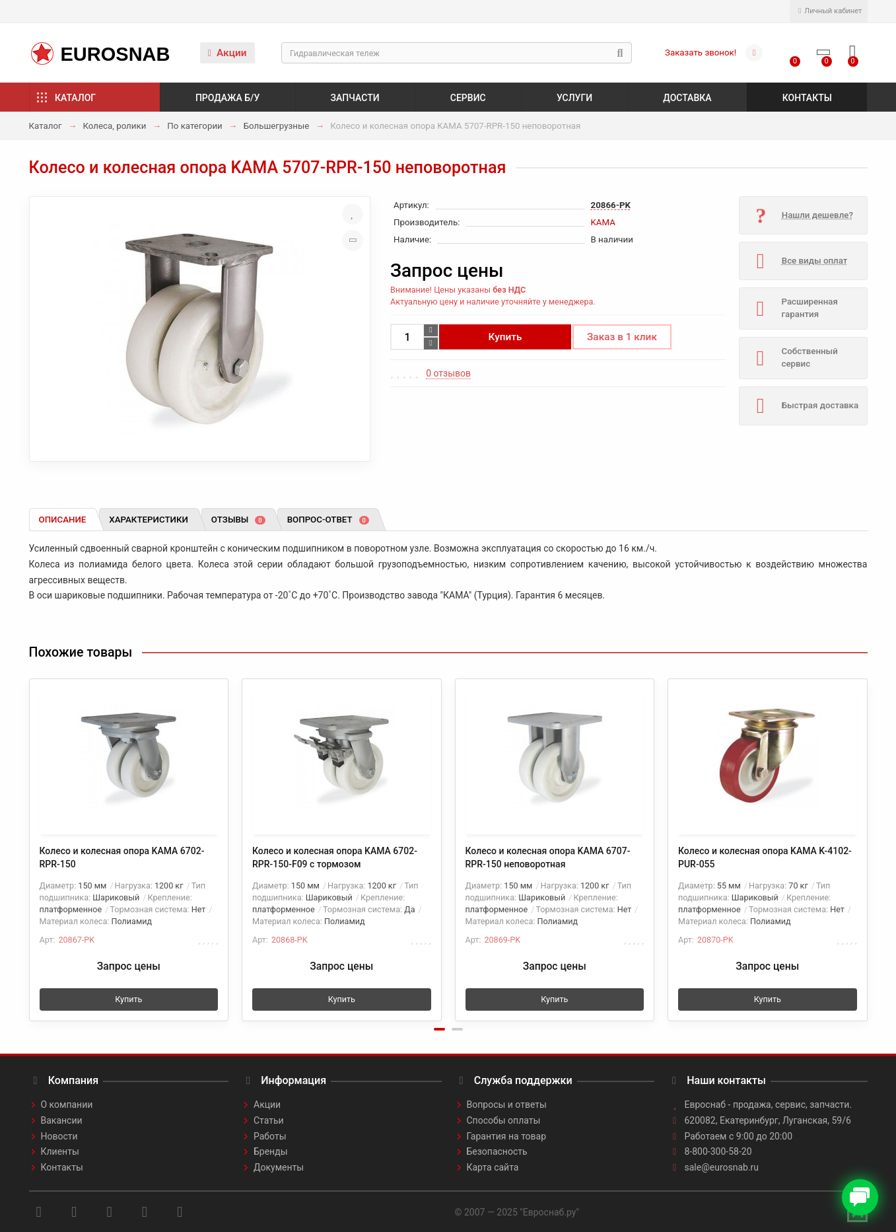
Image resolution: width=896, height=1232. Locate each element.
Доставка (687, 97)
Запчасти (355, 97)
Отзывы (238, 520)
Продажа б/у (227, 97)
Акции (227, 53)
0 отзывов (448, 373)
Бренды (271, 1151)
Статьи (269, 1120)
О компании (67, 1104)
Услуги (574, 97)
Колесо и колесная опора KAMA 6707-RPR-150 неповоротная (548, 857)
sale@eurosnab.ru (722, 1167)
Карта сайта (493, 1167)
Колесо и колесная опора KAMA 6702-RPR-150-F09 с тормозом (334, 857)
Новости (59, 1136)
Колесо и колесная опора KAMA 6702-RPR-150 (122, 857)
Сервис (468, 97)
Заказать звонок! (700, 52)
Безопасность (497, 1151)
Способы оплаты (504, 1120)
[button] (439, 1029)
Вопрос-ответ (328, 520)
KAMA (603, 222)
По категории (194, 126)
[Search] (456, 52)
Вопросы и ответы (507, 1104)
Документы (279, 1167)
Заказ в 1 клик (622, 337)
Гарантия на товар (507, 1136)
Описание (62, 520)
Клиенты (60, 1151)
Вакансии (62, 1120)
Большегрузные (277, 126)
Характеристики (148, 520)
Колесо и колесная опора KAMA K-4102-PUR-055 (765, 857)
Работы (270, 1136)
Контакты (807, 97)
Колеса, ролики (114, 126)
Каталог (75, 97)
